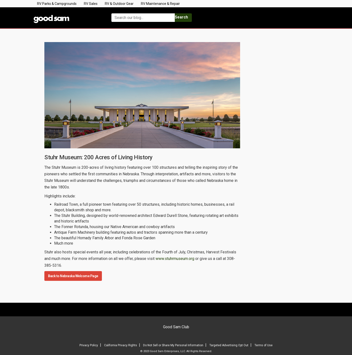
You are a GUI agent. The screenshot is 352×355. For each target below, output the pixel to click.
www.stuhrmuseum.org (175, 258)
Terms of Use (263, 345)
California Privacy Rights (120, 345)
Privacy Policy (88, 345)
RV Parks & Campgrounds (57, 4)
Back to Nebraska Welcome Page (73, 276)
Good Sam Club (176, 327)
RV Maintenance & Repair (160, 4)
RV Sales (91, 4)
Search (181, 17)
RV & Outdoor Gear (119, 4)
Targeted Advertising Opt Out (228, 345)
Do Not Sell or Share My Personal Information (173, 345)
